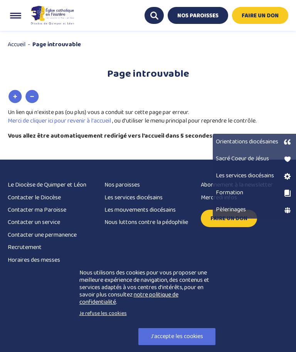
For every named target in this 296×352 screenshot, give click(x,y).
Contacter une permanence (42, 235)
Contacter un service (34, 222)
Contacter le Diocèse (34, 197)
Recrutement (25, 247)
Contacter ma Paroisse (37, 210)
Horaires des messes (34, 260)
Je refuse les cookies (103, 313)
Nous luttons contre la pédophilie (146, 222)
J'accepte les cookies (177, 336)
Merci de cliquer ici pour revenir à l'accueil (60, 121)
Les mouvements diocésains (140, 210)
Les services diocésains (133, 197)
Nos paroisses (122, 185)
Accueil (16, 44)
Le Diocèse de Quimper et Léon (47, 185)
